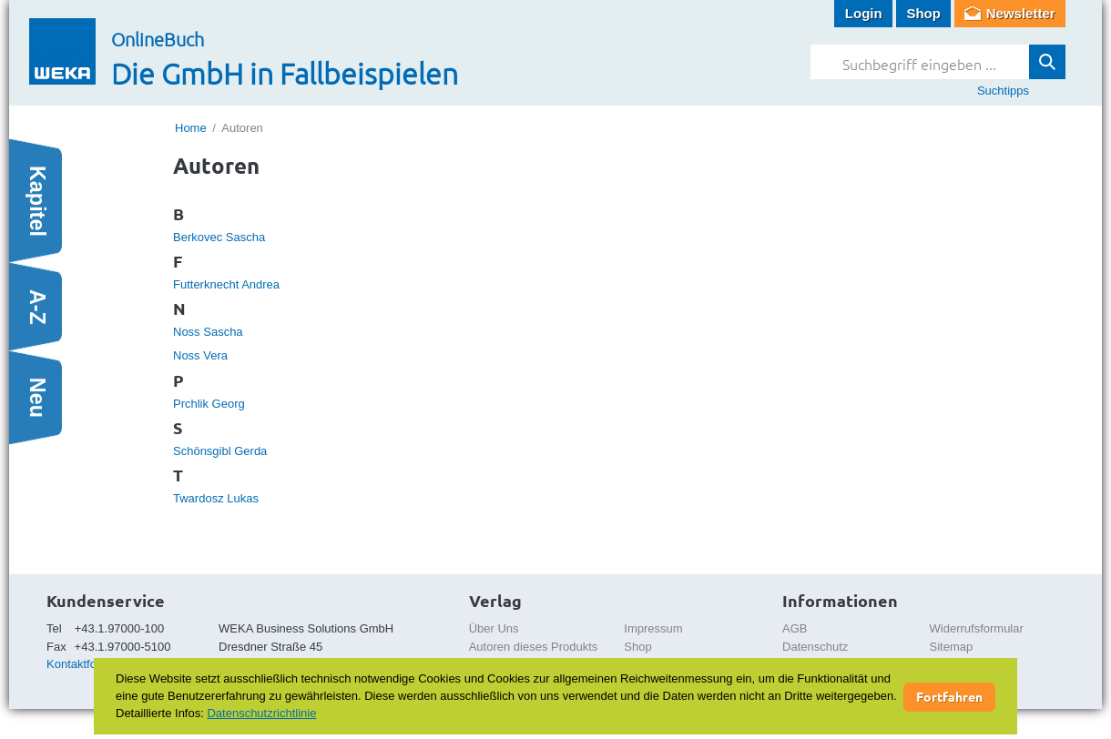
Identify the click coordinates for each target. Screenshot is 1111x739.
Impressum (653, 628)
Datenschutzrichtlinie (261, 713)
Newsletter (1020, 13)
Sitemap (951, 646)
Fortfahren (949, 696)
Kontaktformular (88, 664)
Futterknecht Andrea (226, 284)
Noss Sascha (208, 332)
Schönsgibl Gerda (220, 451)
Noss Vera (200, 355)
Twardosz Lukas (216, 498)
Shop (923, 13)
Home (191, 128)
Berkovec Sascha (219, 237)
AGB (794, 628)
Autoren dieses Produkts (533, 646)
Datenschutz (815, 646)
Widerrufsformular (977, 628)
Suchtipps (1003, 90)
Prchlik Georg (209, 403)
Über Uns (494, 628)
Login (863, 13)
